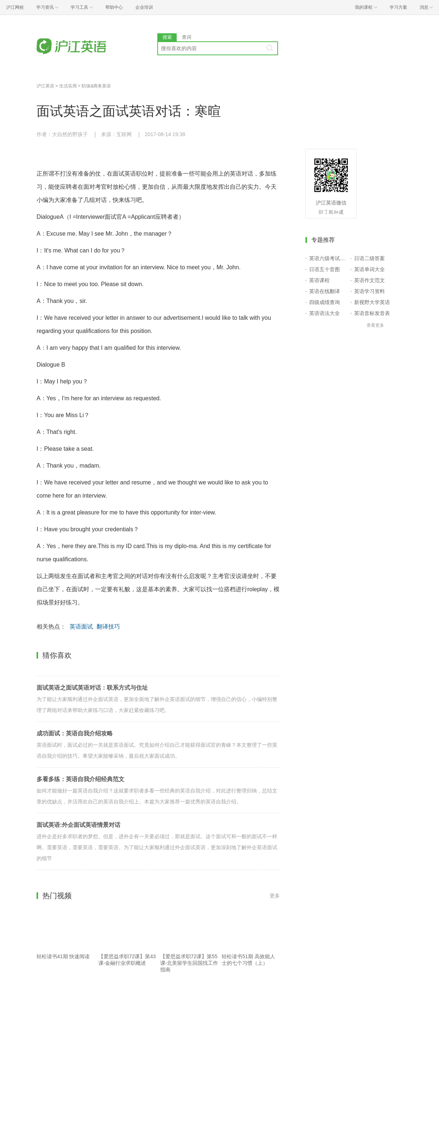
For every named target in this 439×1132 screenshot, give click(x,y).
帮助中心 (114, 7)
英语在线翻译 (324, 291)
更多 (275, 896)
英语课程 (319, 280)
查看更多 (375, 325)
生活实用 (68, 86)
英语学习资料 (369, 291)
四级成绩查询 (324, 302)
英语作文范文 (369, 280)
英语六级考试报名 (328, 258)
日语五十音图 (324, 269)
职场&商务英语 (96, 86)
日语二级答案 (369, 258)
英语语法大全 (324, 313)
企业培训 (144, 7)
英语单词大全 (369, 269)
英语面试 (81, 626)
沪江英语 (45, 86)
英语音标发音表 (372, 313)
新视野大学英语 (372, 302)
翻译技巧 (108, 626)
